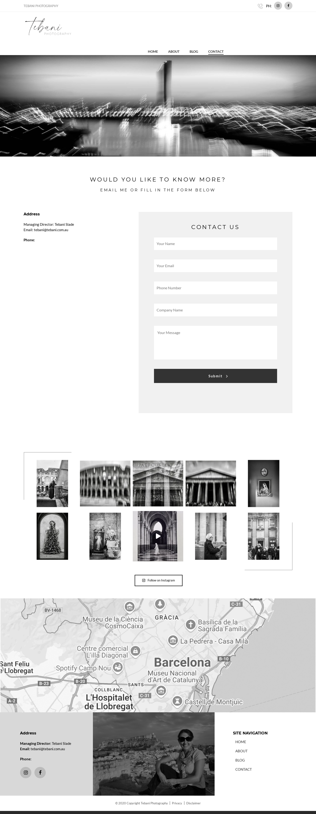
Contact (284, 23)
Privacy (177, 791)
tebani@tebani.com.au (48, 736)
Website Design (143, 807)
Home (222, 23)
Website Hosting (172, 807)
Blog (262, 23)
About (242, 23)
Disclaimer (194, 791)
